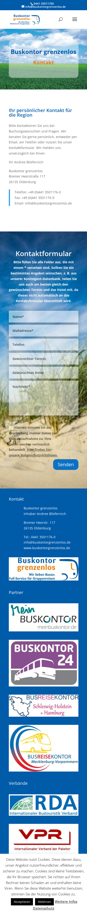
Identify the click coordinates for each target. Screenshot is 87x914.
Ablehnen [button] (44, 902)
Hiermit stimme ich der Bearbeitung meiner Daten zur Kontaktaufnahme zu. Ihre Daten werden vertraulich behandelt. (33, 441)
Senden (66, 464)
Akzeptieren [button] (22, 902)
